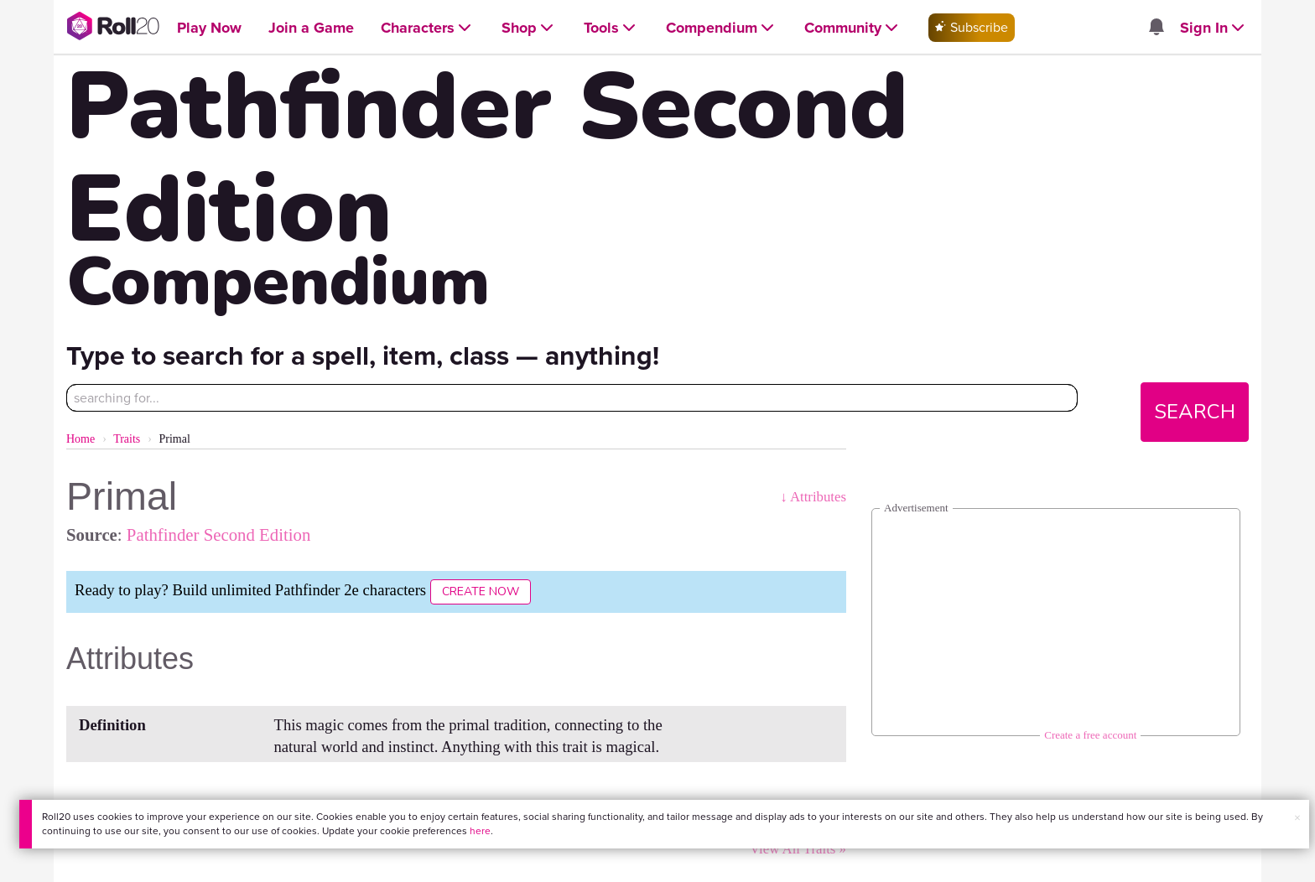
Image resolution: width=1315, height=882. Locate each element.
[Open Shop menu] (529, 28)
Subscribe (971, 27)
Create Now (480, 591)
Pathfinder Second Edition (218, 534)
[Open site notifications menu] (1155, 28)
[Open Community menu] (853, 28)
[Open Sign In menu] (1214, 28)
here (480, 830)
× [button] (1297, 818)
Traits (126, 439)
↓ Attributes (813, 497)
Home (80, 439)
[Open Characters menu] (428, 28)
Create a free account (1090, 735)
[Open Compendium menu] (721, 28)
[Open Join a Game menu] (311, 28)
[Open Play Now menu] (209, 28)
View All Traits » (798, 849)
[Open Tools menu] (611, 28)
